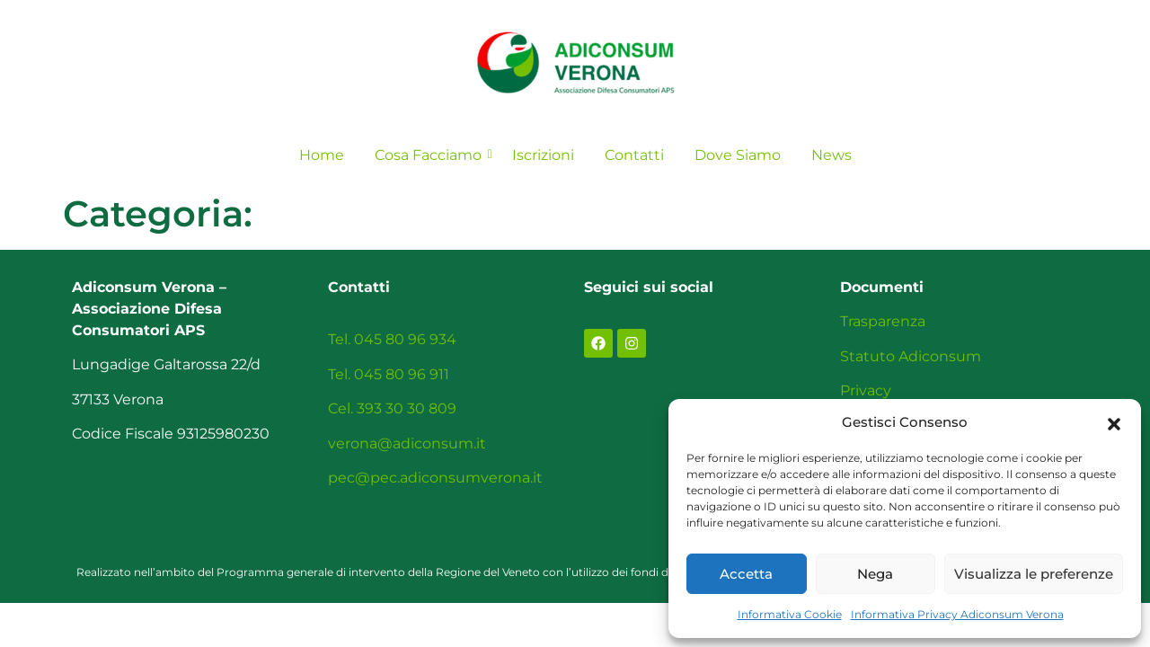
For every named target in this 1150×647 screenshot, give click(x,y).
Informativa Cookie (790, 614)
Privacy (865, 390)
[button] (1114, 422)
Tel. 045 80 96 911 (388, 374)
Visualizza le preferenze (1033, 573)
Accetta (746, 573)
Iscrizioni (543, 155)
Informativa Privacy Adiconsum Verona (957, 614)
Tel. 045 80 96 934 (392, 339)
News (831, 155)
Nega (875, 573)
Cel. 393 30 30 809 (392, 408)
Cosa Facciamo (431, 155)
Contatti (634, 155)
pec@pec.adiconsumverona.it (435, 477)
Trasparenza (882, 321)
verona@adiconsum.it (407, 443)
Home (321, 155)
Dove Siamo (737, 155)
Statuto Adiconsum (910, 356)
